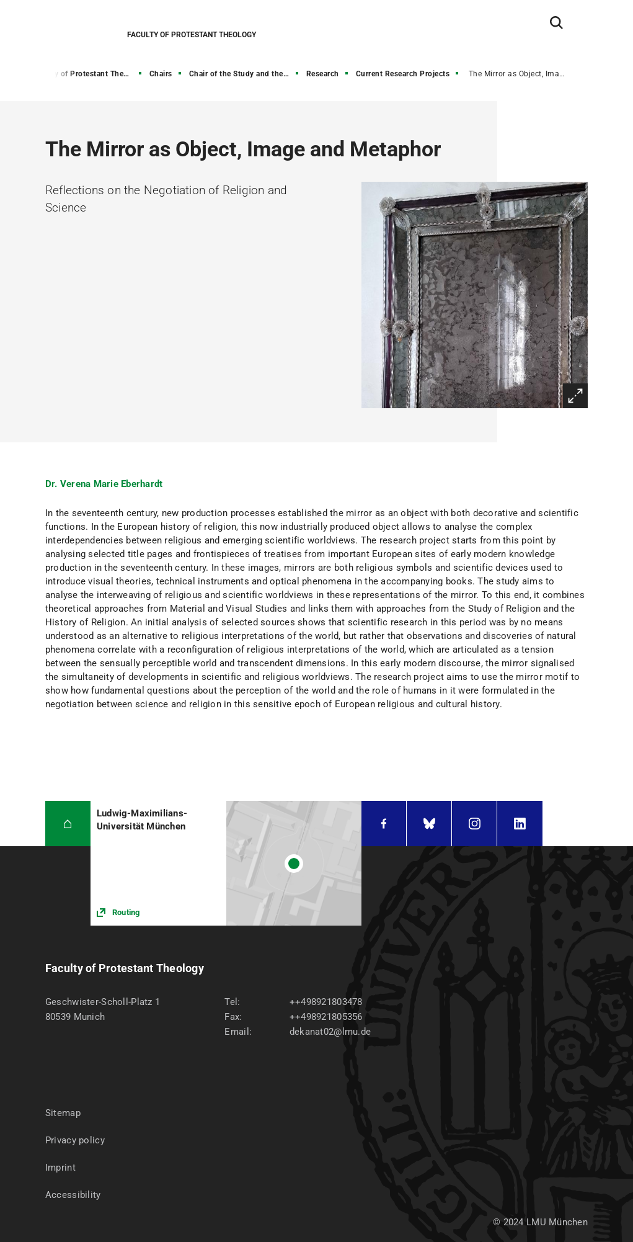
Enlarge (575, 395)
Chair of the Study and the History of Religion (245, 73)
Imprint (60, 1167)
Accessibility (73, 1194)
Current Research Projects (403, 73)
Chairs (160, 73)
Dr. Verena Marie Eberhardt (104, 483)
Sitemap (63, 1113)
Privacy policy (75, 1140)
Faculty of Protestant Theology (88, 73)
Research (322, 73)
